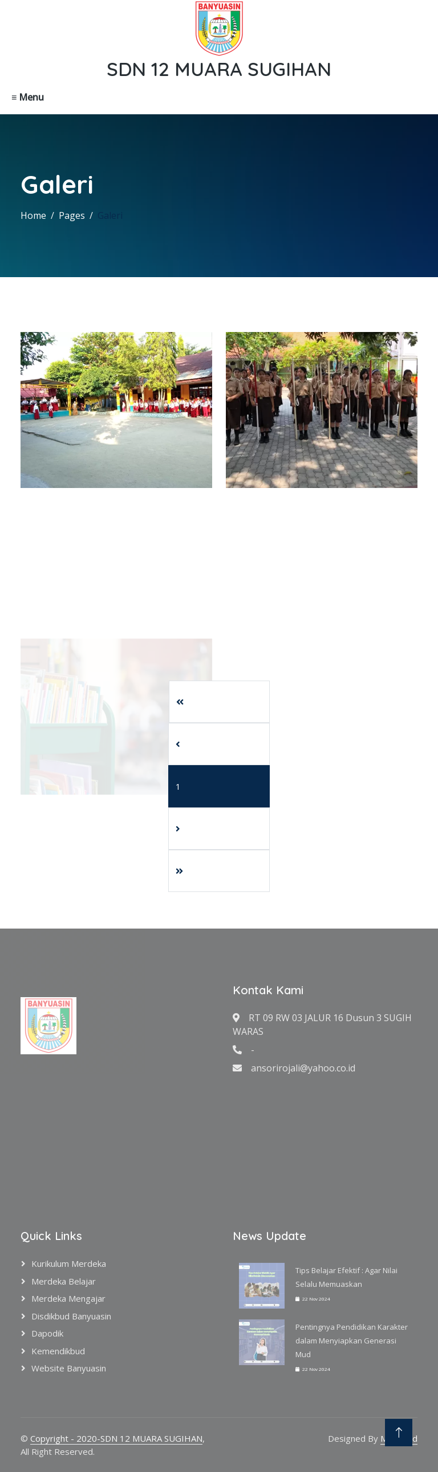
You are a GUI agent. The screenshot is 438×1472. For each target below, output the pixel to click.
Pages (72, 215)
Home (33, 215)
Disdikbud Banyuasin (71, 1316)
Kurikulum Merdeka (68, 1263)
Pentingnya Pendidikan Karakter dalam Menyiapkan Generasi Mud (351, 1340)
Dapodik (47, 1333)
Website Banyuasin (68, 1368)
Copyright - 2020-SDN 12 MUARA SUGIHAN (116, 1438)
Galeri (110, 215)
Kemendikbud (58, 1351)
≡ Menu (27, 97)
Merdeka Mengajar (68, 1298)
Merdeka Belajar (63, 1281)
